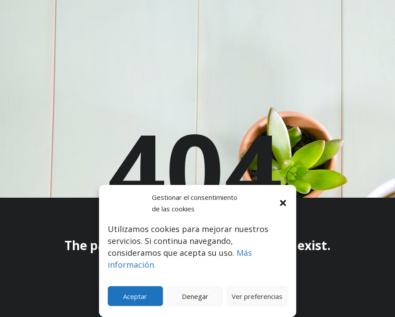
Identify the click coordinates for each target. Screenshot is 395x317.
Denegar (195, 296)
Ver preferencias (257, 296)
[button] (282, 203)
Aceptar (135, 296)
